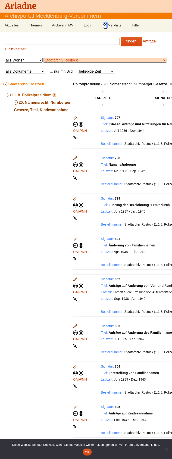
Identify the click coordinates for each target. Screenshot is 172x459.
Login (88, 25)
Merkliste (112, 26)
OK (87, 452)
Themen (35, 25)
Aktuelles (12, 25)
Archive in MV (63, 25)
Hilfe (135, 25)
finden (131, 41)
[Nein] (166, 449)
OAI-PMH (80, 131)
